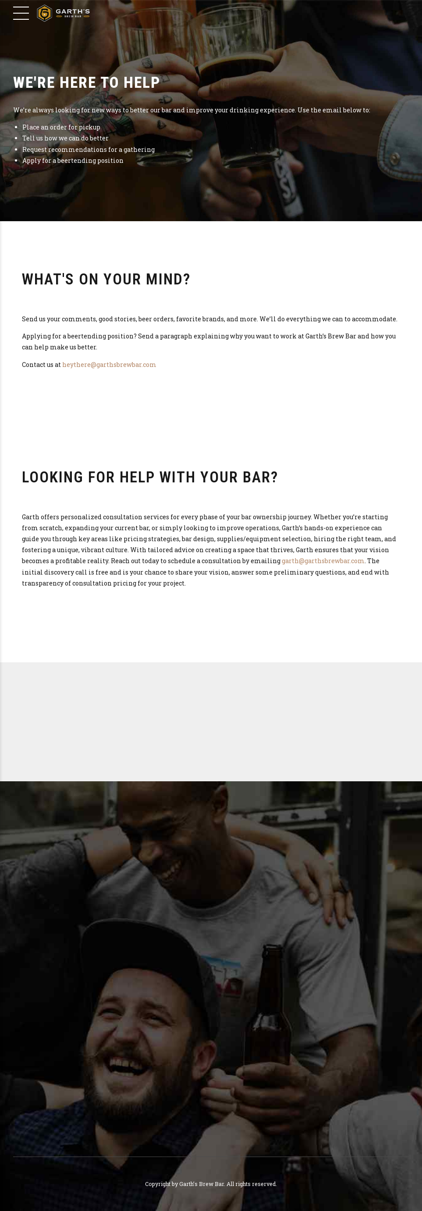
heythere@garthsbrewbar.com (109, 364)
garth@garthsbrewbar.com (323, 561)
